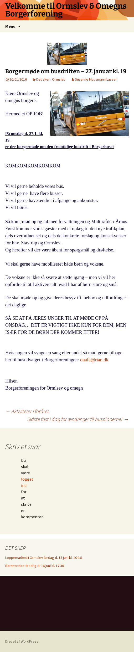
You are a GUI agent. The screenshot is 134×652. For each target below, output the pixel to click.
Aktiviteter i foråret (27, 411)
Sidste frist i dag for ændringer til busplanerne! (78, 419)
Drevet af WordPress (21, 641)
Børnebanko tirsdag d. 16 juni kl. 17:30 (34, 565)
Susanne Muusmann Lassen (96, 79)
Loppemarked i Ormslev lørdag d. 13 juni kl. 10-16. (44, 557)
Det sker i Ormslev (50, 79)
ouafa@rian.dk (94, 359)
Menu (10, 26)
